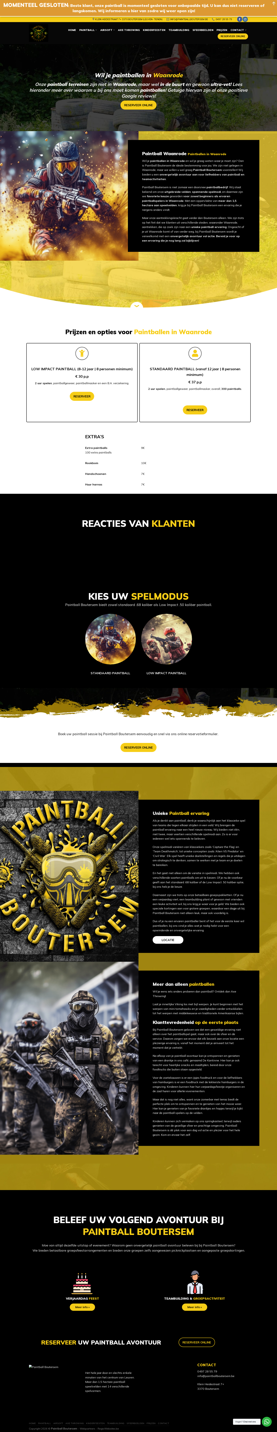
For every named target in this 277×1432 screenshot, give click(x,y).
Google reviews (138, 96)
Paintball (88, 30)
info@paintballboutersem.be (215, 1376)
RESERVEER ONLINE (138, 105)
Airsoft (107, 30)
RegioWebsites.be (108, 1428)
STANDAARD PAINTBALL (110, 673)
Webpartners (87, 1428)
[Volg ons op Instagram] (245, 19)
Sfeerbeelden (203, 30)
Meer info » (82, 1307)
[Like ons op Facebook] (239, 19)
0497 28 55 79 (207, 1371)
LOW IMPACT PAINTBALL (166, 673)
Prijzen (222, 30)
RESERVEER (81, 396)
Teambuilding (179, 30)
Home (72, 30)
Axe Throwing (129, 30)
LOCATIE (168, 940)
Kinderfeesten (154, 30)
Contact (238, 30)
